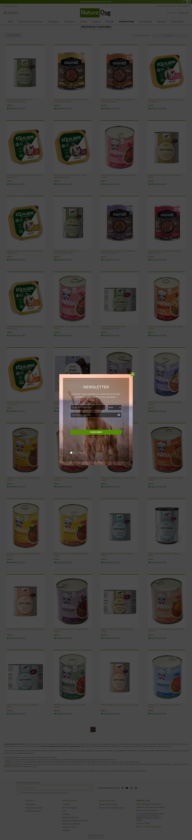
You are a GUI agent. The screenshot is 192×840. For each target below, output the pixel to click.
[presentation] (89, 424)
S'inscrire (96, 432)
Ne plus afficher (79, 453)
